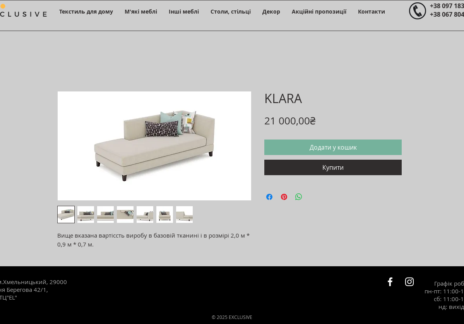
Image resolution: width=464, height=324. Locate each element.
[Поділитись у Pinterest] (284, 197)
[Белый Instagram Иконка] (409, 282)
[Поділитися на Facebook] (269, 197)
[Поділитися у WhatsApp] (298, 197)
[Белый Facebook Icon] (390, 282)
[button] (86, 11)
